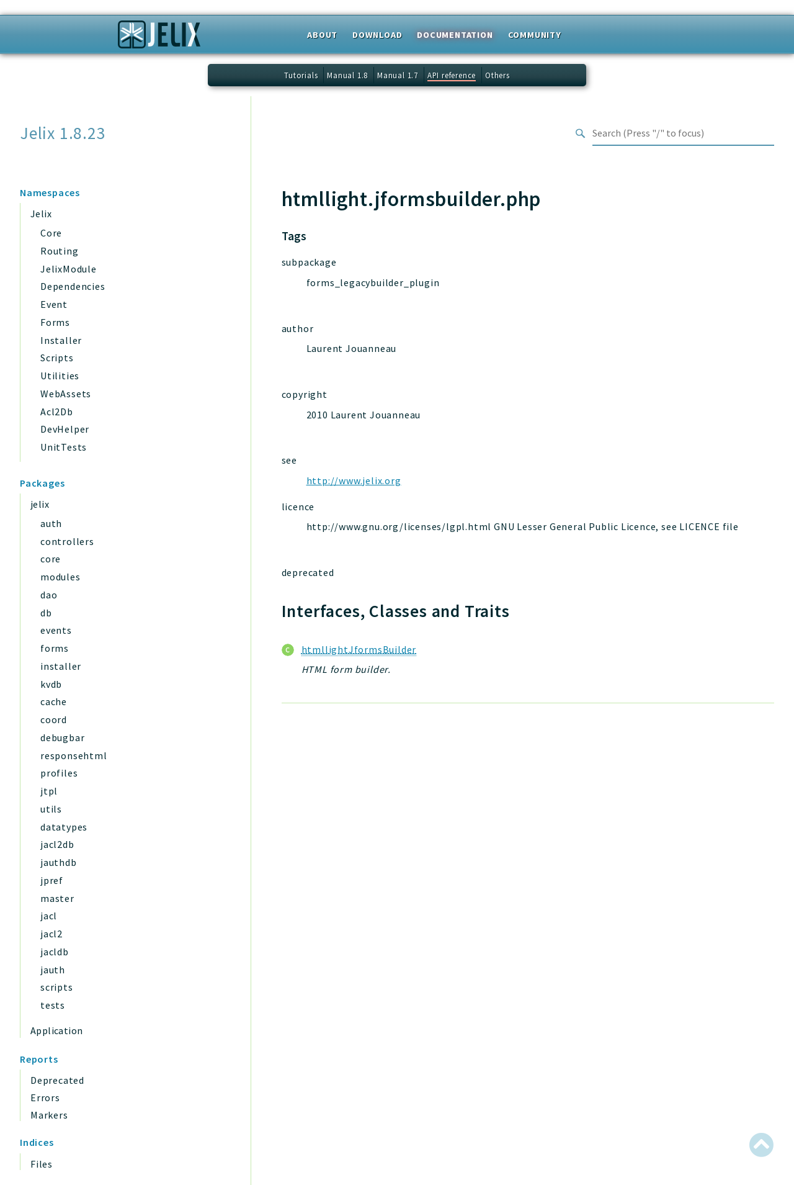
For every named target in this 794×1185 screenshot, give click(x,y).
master (57, 898)
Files (41, 1164)
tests (52, 1005)
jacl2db (57, 844)
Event (54, 304)
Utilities (59, 375)
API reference (451, 75)
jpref (51, 880)
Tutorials (301, 75)
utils (51, 809)
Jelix (40, 213)
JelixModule (68, 269)
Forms (55, 322)
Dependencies (72, 286)
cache (53, 701)
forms (54, 648)
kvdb (51, 684)
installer (60, 666)
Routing (59, 251)
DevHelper (64, 429)
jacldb (54, 951)
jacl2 (51, 933)
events (56, 630)
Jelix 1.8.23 (63, 133)
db (46, 612)
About (322, 34)
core (50, 558)
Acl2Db (56, 411)
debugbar (62, 737)
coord (53, 719)
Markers (49, 1115)
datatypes (63, 827)
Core (51, 233)
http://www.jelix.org (353, 480)
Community (534, 34)
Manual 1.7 (397, 75)
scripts (56, 987)
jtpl (49, 791)
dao (48, 594)
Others (497, 75)
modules (60, 576)
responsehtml (73, 755)
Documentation (455, 34)
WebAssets (65, 393)
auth (51, 523)
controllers (67, 541)
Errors (45, 1097)
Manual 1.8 (347, 75)
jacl (48, 915)
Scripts (57, 357)
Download (377, 34)
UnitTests (63, 447)
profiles (59, 773)
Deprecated (57, 1080)
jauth (52, 969)
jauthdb (58, 862)
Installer (61, 340)
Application (56, 1030)
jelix (39, 504)
